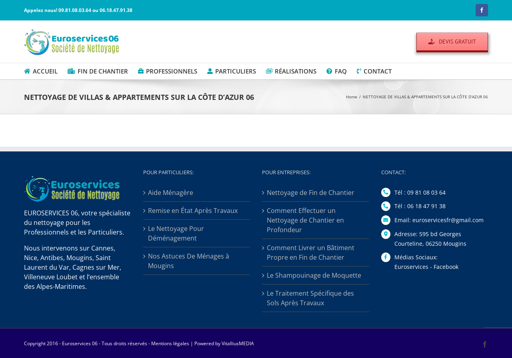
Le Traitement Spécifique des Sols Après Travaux (310, 298)
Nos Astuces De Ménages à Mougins (188, 261)
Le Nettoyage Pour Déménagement (176, 233)
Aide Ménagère (170, 192)
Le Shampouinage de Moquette (314, 275)
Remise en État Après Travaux (193, 210)
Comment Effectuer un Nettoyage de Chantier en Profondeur (305, 220)
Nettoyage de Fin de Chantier (310, 192)
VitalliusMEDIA (238, 343)
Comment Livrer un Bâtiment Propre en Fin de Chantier (310, 252)
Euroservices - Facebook (426, 266)
